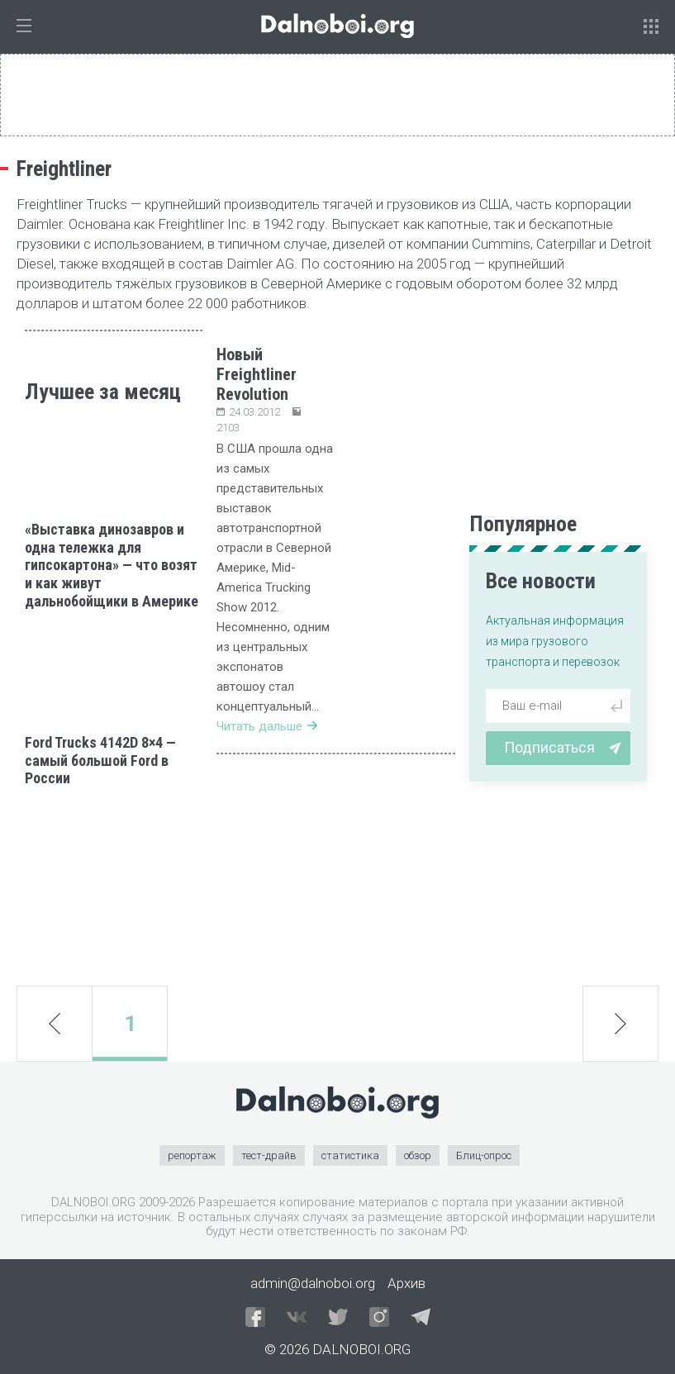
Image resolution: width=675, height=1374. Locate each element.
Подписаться (562, 747)
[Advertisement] (113, 886)
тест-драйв (269, 1155)
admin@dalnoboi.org (312, 1283)
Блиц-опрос (483, 1155)
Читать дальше (266, 726)
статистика (350, 1155)
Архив (406, 1283)
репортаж (192, 1155)
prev (54, 1023)
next (621, 1023)
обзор (417, 1155)
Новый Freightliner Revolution (256, 374)
